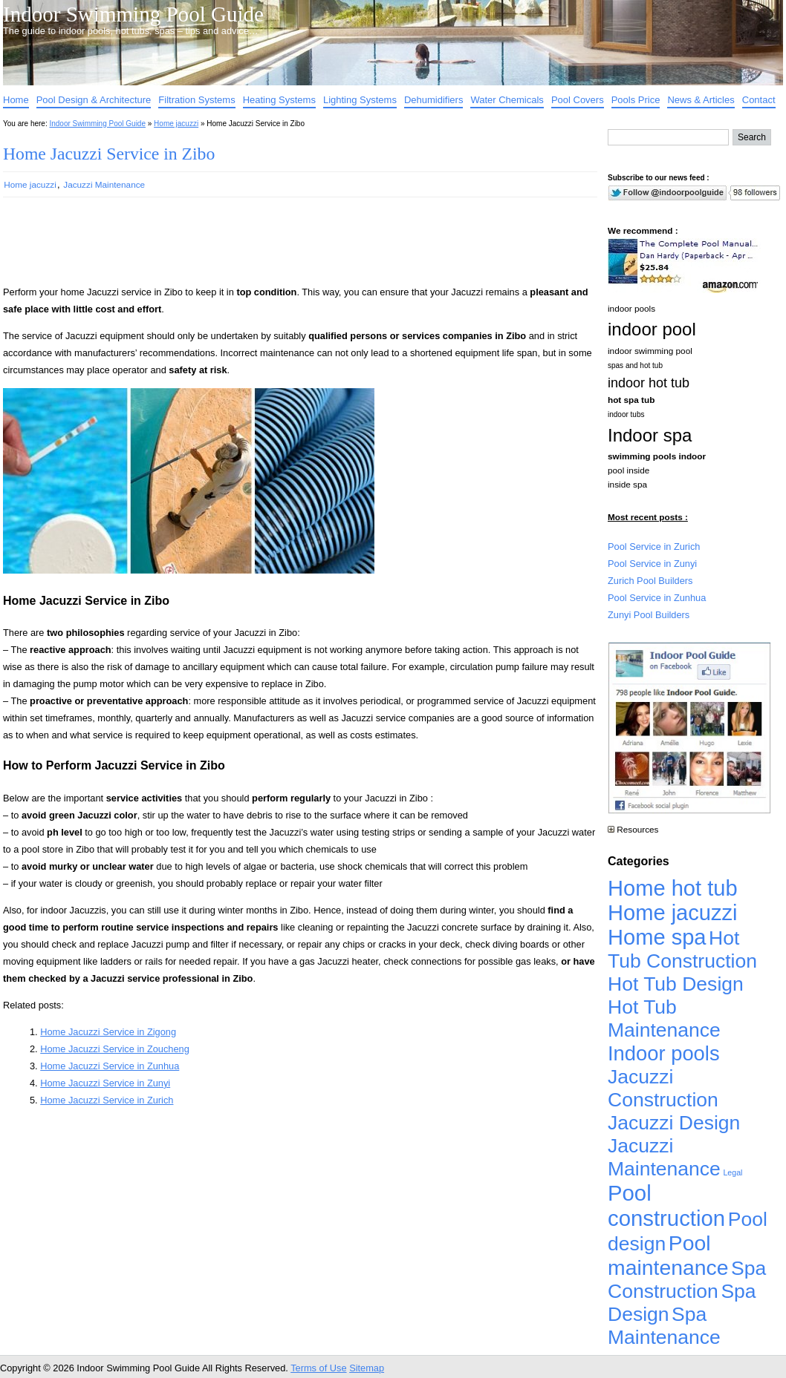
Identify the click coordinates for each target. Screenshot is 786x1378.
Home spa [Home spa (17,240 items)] (657, 937)
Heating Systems (279, 99)
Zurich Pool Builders (650, 580)
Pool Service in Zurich (654, 546)
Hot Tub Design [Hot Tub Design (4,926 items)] (676, 984)
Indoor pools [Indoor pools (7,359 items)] (664, 1053)
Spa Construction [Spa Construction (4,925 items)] (687, 1279)
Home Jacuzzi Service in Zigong (108, 1031)
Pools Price (635, 99)
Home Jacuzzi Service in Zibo (109, 153)
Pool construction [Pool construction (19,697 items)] (666, 1205)
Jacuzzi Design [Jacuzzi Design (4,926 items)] (674, 1123)
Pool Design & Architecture (94, 99)
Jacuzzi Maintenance (104, 184)
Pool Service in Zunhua (657, 597)
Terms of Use (318, 1368)
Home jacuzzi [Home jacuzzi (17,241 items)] (673, 913)
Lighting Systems (360, 99)
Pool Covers (577, 99)
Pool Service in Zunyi (652, 563)
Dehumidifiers (433, 99)
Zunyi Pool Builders (648, 614)
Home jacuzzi (176, 123)
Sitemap (366, 1368)
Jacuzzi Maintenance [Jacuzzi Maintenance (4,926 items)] (664, 1157)
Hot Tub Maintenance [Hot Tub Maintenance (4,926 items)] (664, 1018)
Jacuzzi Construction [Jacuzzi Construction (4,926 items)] (663, 1088)
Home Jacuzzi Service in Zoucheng (114, 1048)
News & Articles (700, 99)
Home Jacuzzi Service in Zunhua (109, 1066)
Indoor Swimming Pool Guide (133, 14)
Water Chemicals (506, 99)
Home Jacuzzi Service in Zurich (106, 1100)
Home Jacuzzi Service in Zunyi (105, 1083)
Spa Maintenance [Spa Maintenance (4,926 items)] (664, 1325)
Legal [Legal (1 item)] (732, 1172)
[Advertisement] (276, 247)
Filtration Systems (196, 99)
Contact (759, 99)
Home (16, 99)
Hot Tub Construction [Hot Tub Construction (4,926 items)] (682, 949)
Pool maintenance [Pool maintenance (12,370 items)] (668, 1255)
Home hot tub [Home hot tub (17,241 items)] (673, 888)
